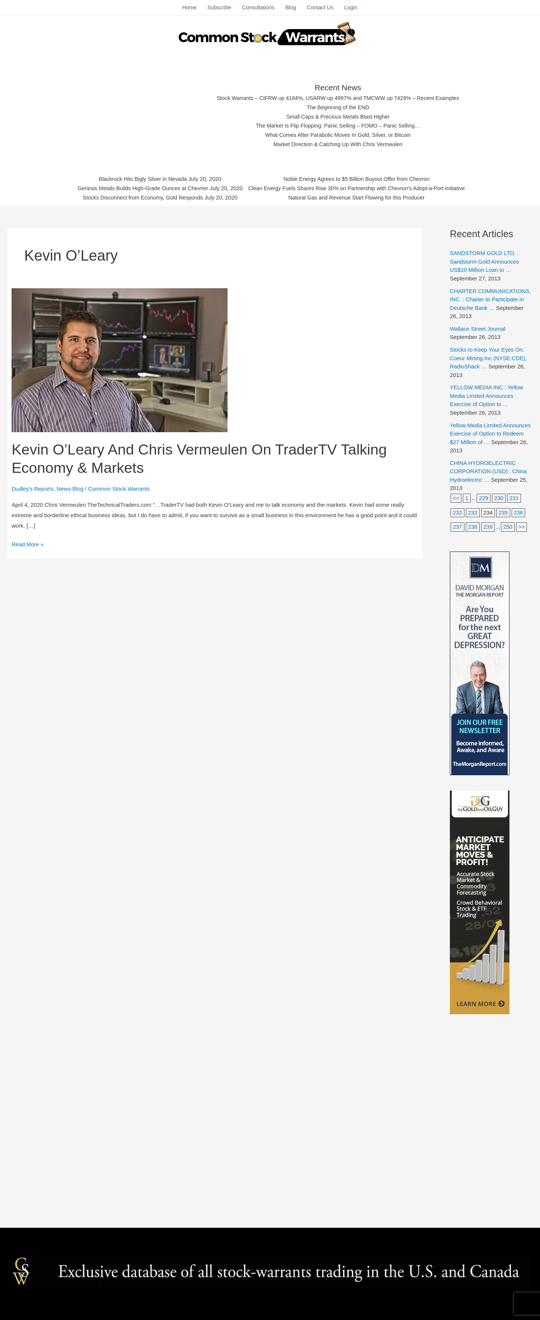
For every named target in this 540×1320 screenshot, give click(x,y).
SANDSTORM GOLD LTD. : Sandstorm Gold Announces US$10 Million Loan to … (485, 261)
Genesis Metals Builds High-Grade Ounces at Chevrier (139, 188)
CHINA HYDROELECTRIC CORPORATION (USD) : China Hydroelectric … (488, 470)
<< (456, 497)
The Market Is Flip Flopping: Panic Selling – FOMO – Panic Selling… (338, 125)
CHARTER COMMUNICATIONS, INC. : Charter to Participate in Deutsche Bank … (490, 298)
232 (457, 512)
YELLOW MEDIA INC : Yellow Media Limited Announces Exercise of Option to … (487, 395)
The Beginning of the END (337, 107)
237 (457, 526)
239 (488, 526)
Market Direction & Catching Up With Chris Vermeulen (338, 144)
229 (483, 497)
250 (508, 526)
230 (499, 497)
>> (522, 526)
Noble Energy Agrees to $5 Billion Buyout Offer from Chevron (359, 179)
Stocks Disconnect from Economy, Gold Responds (138, 197)
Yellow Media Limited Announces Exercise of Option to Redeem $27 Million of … (490, 432)
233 (472, 512)
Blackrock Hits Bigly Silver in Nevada (138, 179)
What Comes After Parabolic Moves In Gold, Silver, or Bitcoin (338, 135)
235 (503, 512)
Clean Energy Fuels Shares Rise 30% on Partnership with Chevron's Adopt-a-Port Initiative (359, 188)
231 (514, 497)
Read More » (28, 542)
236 (518, 512)
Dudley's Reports (33, 488)
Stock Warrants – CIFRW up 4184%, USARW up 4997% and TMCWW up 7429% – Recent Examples (338, 98)
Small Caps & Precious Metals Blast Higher (338, 116)
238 (472, 526)
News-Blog (70, 488)
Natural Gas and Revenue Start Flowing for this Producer (359, 197)
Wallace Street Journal (478, 328)
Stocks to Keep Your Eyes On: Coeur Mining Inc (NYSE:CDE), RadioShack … (488, 357)
